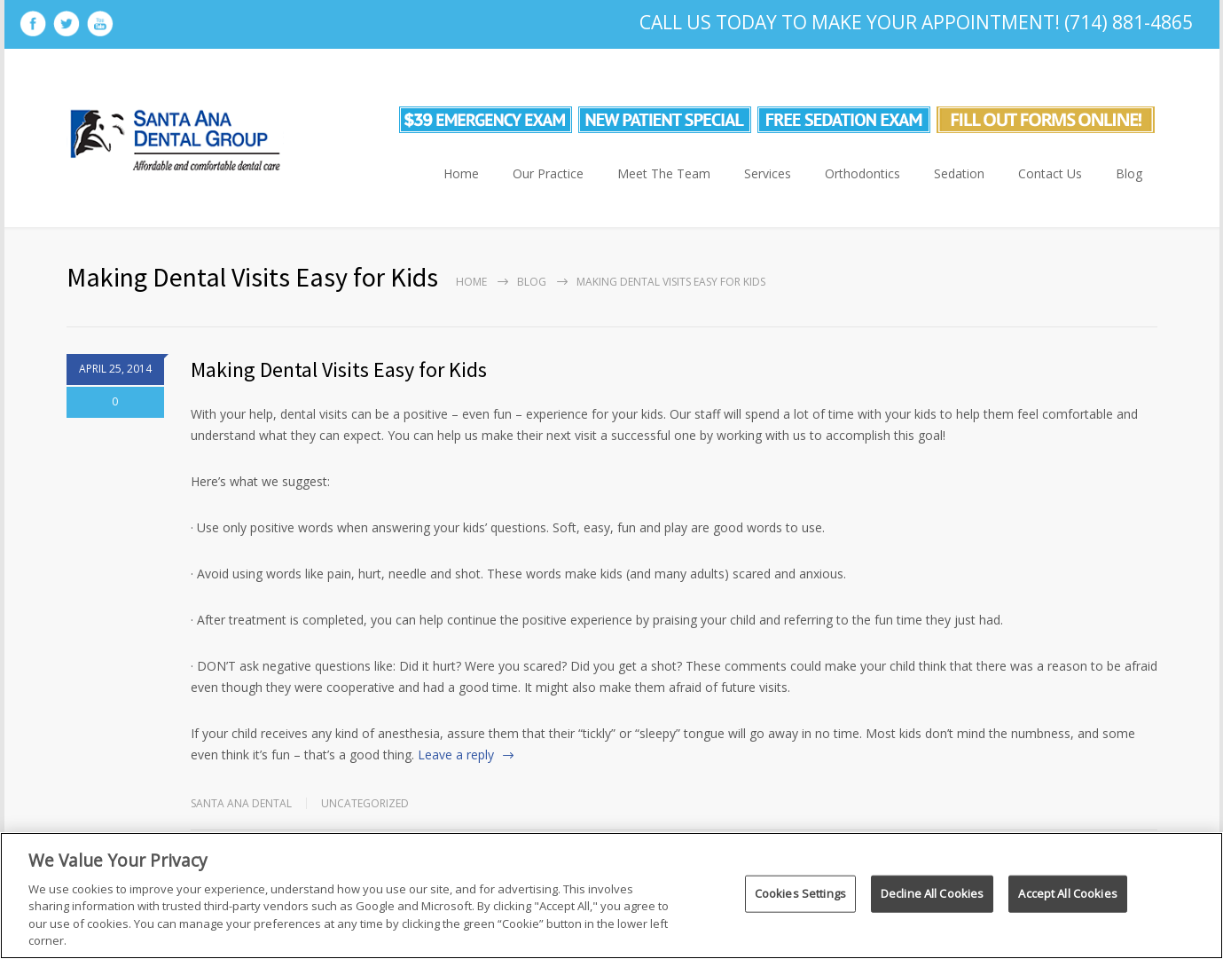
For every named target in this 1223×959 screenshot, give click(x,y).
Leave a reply (456, 754)
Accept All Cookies (1067, 893)
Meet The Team (663, 173)
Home (461, 173)
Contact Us (1050, 173)
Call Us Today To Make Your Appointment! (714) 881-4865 (916, 22)
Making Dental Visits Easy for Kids (339, 369)
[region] (611, 895)
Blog (1129, 173)
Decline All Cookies (932, 893)
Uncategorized (365, 803)
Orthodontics (862, 173)
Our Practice (548, 173)
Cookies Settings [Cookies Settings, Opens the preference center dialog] (800, 893)
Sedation (959, 173)
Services (767, 173)
